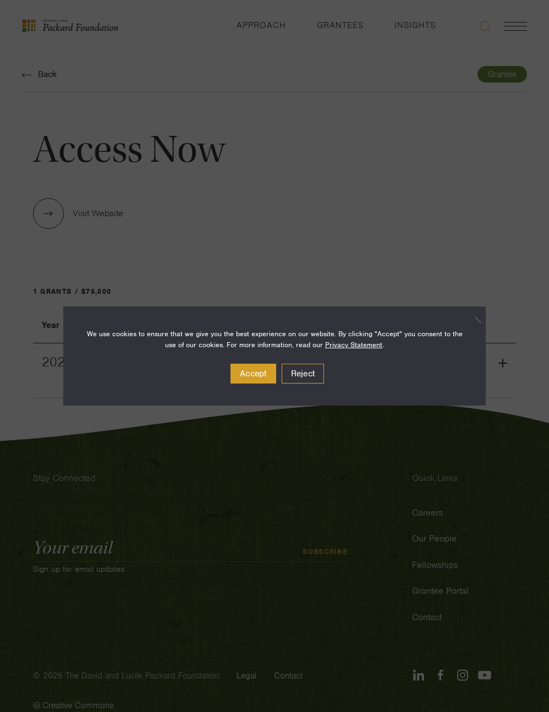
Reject (303, 373)
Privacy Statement (353, 344)
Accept (253, 373)
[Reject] (471, 319)
